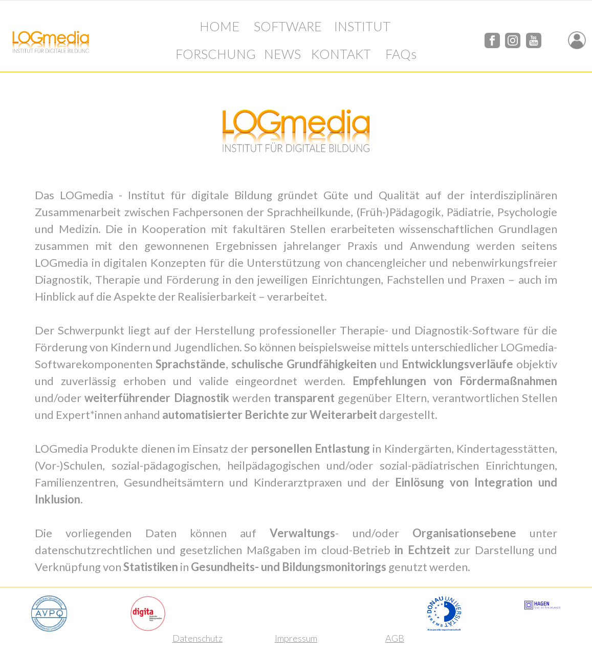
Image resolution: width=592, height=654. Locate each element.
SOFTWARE (288, 26)
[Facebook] (492, 39)
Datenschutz (197, 638)
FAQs (400, 53)
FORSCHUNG (216, 53)
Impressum (296, 638)
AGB (394, 638)
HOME (219, 26)
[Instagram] (512, 39)
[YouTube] (533, 39)
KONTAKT (341, 53)
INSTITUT (362, 26)
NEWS (282, 53)
